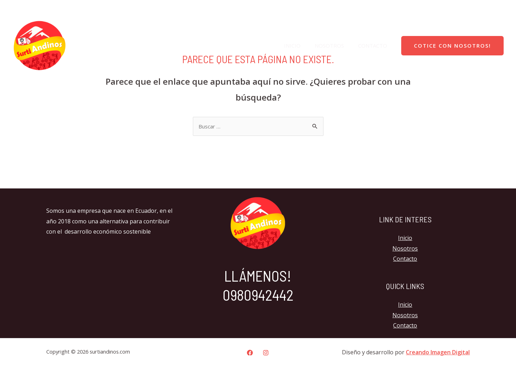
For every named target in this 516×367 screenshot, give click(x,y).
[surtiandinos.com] (39, 45)
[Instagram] (498, 9)
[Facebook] (483, 9)
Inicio (301, 45)
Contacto (374, 45)
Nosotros (334, 45)
